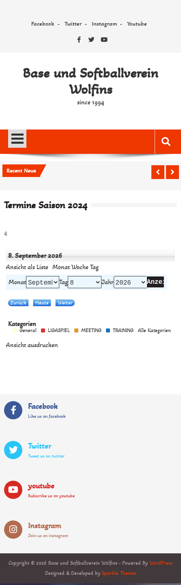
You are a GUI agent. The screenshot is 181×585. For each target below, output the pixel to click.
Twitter (73, 23)
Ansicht (32, 346)
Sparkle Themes (119, 575)
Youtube (137, 23)
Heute (42, 304)
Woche (79, 267)
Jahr (107, 283)
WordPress (160, 564)
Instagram (104, 23)
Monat (61, 267)
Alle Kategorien (154, 332)
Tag (63, 283)
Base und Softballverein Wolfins (90, 81)
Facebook (42, 23)
